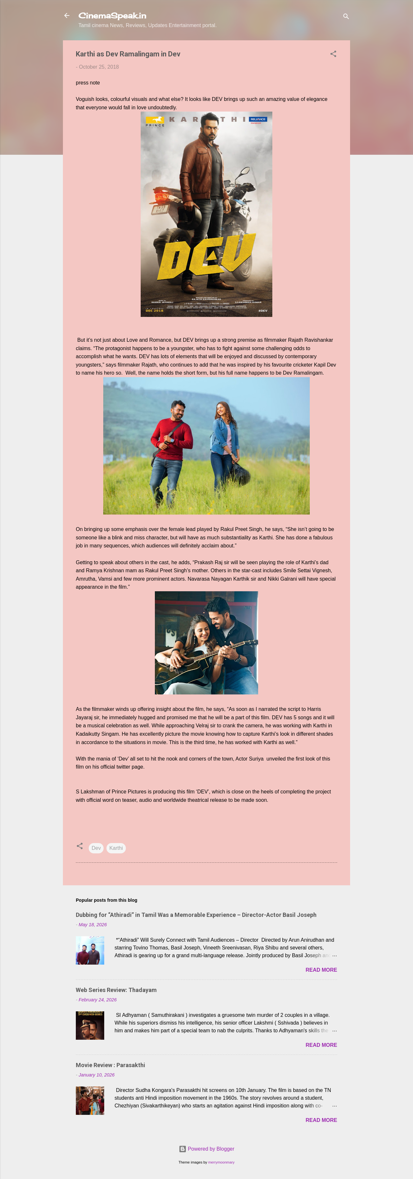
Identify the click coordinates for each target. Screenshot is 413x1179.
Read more (321, 970)
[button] (333, 55)
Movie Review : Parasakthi (110, 1065)
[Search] (346, 17)
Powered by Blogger (207, 1149)
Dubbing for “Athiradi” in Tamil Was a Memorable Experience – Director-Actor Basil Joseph (196, 914)
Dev (96, 848)
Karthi (116, 848)
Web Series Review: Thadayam (116, 990)
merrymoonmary (221, 1162)
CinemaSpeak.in (112, 15)
